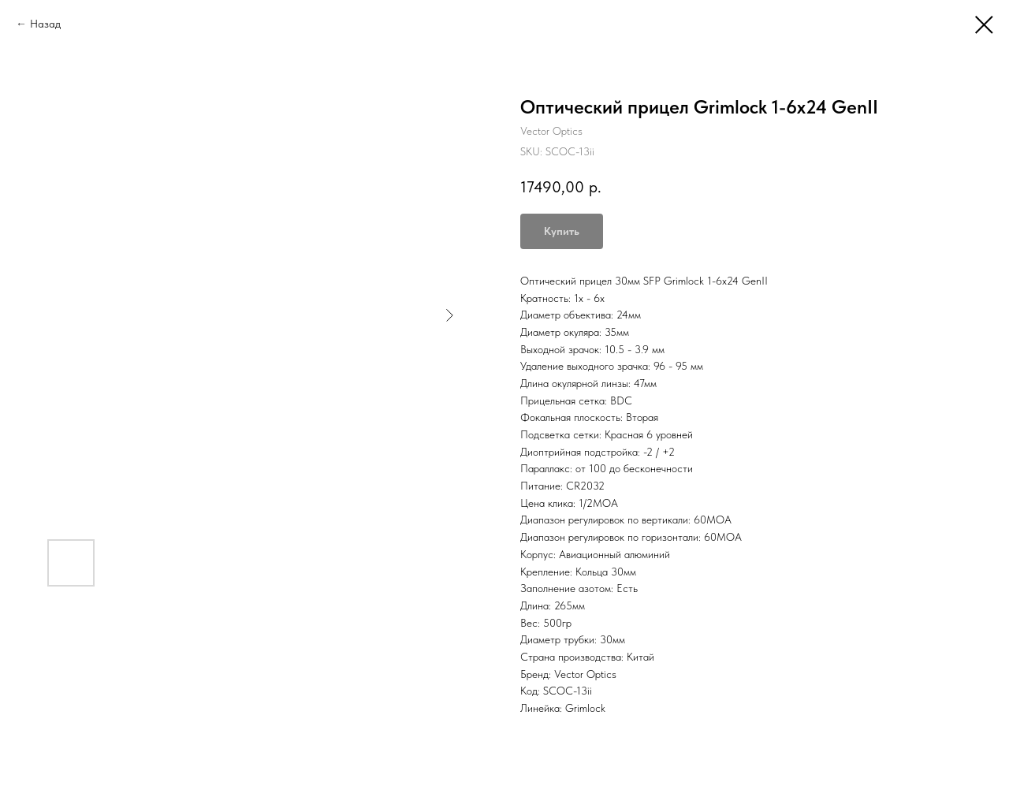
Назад (45, 23)
